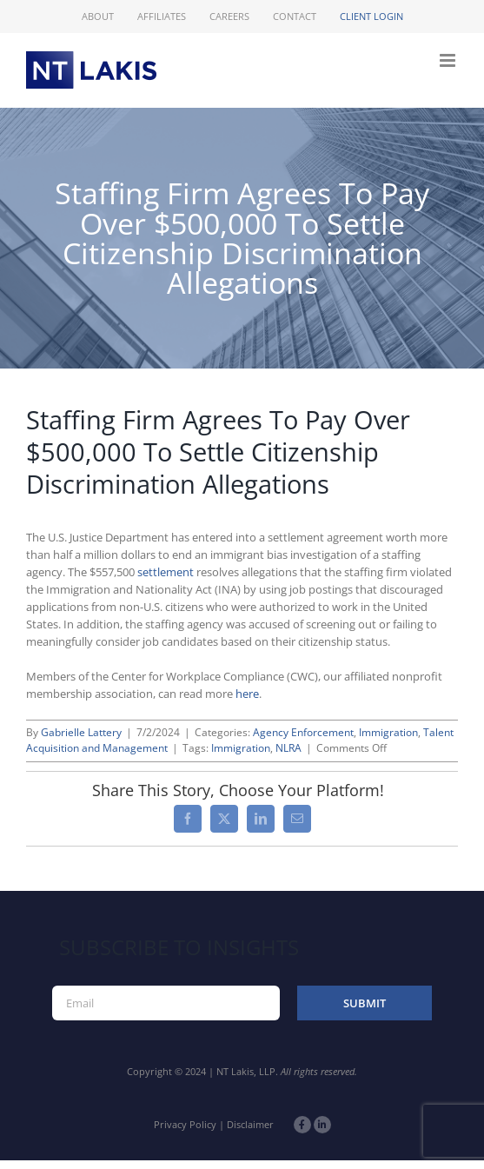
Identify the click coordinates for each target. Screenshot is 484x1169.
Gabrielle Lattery (81, 732)
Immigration (388, 732)
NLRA (288, 748)
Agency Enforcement (303, 732)
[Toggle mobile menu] (449, 60)
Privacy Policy (185, 1124)
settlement (165, 572)
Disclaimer (250, 1124)
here (247, 693)
